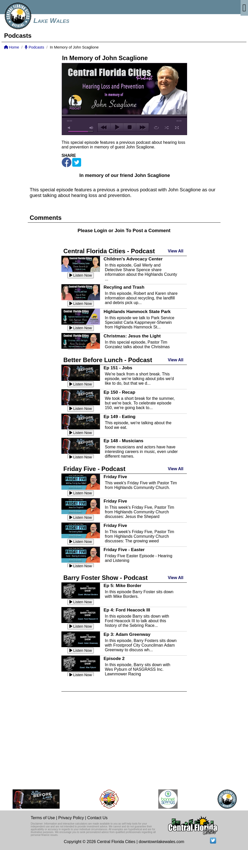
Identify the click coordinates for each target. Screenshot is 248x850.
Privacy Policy (71, 818)
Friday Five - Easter (124, 549)
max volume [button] (91, 127)
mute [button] (70, 127)
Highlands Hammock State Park (137, 311)
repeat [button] (156, 127)
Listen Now (80, 275)
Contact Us (97, 818)
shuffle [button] (166, 127)
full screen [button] (177, 127)
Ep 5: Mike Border (122, 585)
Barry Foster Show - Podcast (105, 577)
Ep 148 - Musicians (123, 440)
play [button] (117, 127)
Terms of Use (43, 818)
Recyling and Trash (124, 287)
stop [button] (129, 127)
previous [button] (104, 127)
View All (175, 251)
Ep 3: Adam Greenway (127, 634)
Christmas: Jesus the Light (132, 335)
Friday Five (115, 476)
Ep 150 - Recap (119, 392)
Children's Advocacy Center (133, 258)
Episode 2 (114, 658)
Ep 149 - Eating (119, 416)
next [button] (142, 127)
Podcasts (34, 47)
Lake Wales (51, 20)
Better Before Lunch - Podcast (107, 359)
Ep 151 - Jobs (118, 367)
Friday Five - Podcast (94, 468)
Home (11, 47)
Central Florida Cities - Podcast (109, 251)
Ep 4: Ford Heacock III (127, 609)
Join (119, 230)
